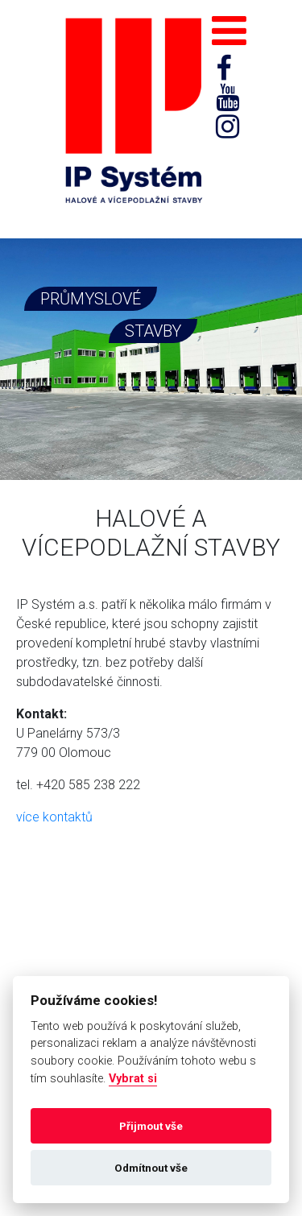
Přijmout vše (151, 1125)
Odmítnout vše (151, 1167)
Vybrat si (133, 1079)
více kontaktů (54, 817)
